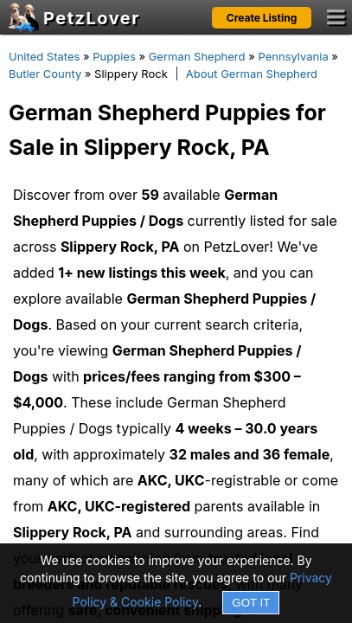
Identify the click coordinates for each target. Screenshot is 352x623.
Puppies (114, 56)
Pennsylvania (293, 56)
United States (44, 56)
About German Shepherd (251, 73)
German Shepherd (197, 56)
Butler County (45, 73)
